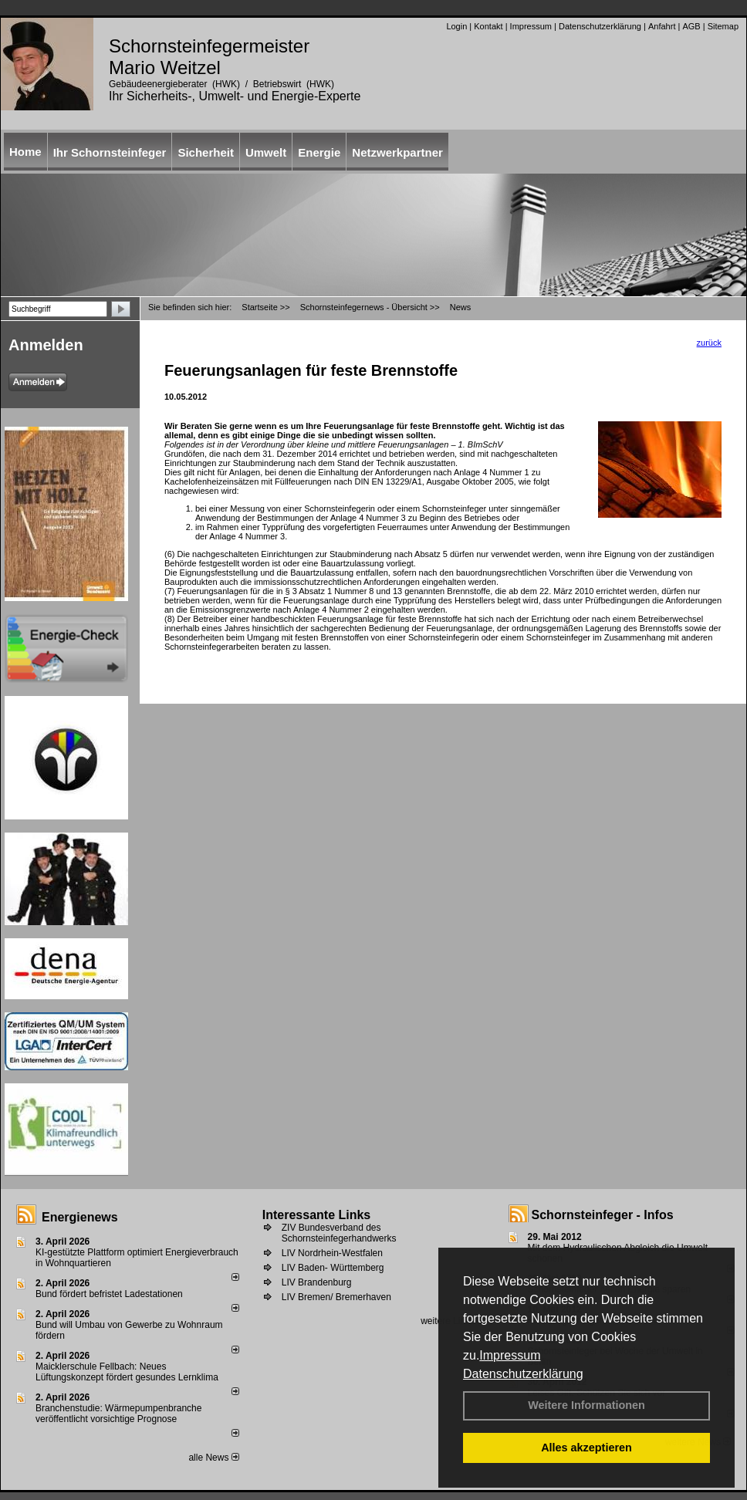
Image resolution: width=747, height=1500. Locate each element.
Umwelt (265, 152)
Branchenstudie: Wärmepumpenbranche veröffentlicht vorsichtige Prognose (118, 1413)
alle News (213, 1457)
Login (456, 26)
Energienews (80, 1217)
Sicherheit (205, 152)
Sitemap (723, 26)
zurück (709, 342)
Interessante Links (316, 1214)
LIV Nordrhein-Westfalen (332, 1253)
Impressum (509, 1355)
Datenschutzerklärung (523, 1373)
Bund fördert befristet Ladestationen (109, 1294)
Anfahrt (661, 26)
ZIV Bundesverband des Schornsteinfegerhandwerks (339, 1233)
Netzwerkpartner (397, 152)
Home (25, 151)
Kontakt (488, 26)
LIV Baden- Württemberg (333, 1267)
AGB (691, 26)
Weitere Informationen (586, 1405)
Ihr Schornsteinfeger (110, 152)
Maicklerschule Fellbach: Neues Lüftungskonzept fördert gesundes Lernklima (126, 1372)
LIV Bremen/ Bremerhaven (336, 1297)
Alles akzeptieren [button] (586, 1447)
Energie (319, 152)
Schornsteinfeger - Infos (603, 1214)
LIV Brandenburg (317, 1282)
